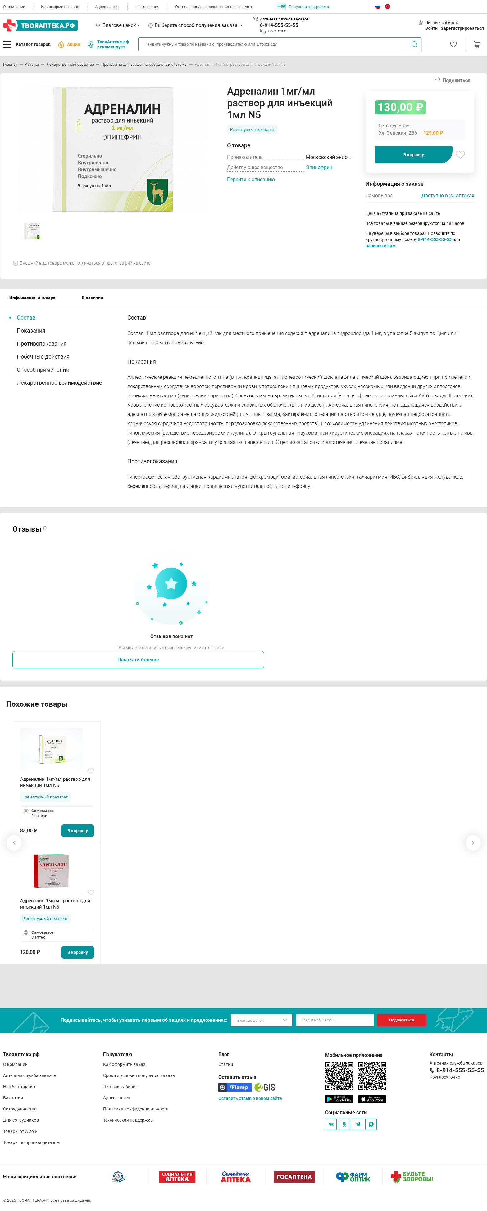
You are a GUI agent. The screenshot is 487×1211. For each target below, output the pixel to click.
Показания (31, 330)
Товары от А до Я (20, 1131)
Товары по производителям (31, 1142)
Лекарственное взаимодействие (59, 382)
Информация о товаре (32, 297)
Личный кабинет (120, 1086)
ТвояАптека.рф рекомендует (108, 44)
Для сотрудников (21, 1120)
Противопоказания (42, 343)
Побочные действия (43, 356)
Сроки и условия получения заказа (139, 1075)
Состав (26, 317)
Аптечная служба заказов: (285, 19)
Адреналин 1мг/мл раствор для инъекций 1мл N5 (55, 782)
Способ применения (43, 369)
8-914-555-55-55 (279, 25)
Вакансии (13, 1097)
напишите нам (381, 245)
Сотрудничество (20, 1108)
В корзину (413, 154)
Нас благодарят (19, 1086)
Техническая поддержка (128, 1120)
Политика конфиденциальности (136, 1108)
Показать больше (138, 660)
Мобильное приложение (354, 1055)
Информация (147, 6)
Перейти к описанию (251, 179)
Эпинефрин (319, 167)
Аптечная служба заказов (29, 1075)
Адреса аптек (107, 6)
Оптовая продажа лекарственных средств (214, 6)
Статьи (225, 1064)
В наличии (92, 297)
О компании (14, 6)
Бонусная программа (303, 6)
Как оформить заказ (60, 6)
